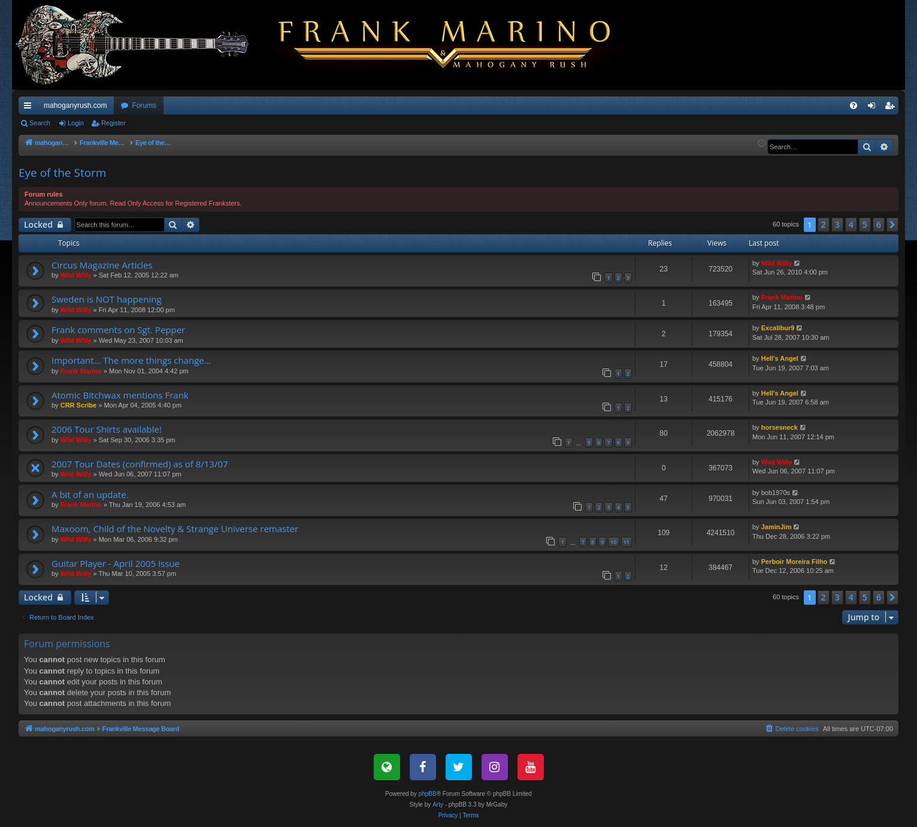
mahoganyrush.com (75, 105)
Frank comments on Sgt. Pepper (118, 330)
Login (76, 122)
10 (613, 542)
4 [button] (851, 224)
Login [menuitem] (874, 107)
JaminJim (776, 526)
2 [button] (823, 224)
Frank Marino (782, 297)
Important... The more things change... (131, 360)
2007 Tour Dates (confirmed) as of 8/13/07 (140, 464)
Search (39, 122)
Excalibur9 (778, 327)
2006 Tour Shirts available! (107, 429)
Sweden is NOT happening (107, 299)
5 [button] (864, 224)
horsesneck (779, 427)
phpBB (428, 793)
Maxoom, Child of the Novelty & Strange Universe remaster (175, 529)
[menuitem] (853, 105)
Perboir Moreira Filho (794, 561)
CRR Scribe (78, 405)
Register (113, 122)
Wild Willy (76, 275)
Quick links (30, 107)
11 (627, 542)
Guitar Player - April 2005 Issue (116, 563)
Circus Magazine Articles (102, 265)
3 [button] (837, 224)
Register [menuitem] (892, 107)
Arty (437, 804)
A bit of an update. (90, 494)
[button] (892, 225)
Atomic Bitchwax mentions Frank (120, 395)
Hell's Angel (779, 358)
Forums (144, 105)
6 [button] (878, 224)
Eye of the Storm (62, 172)
